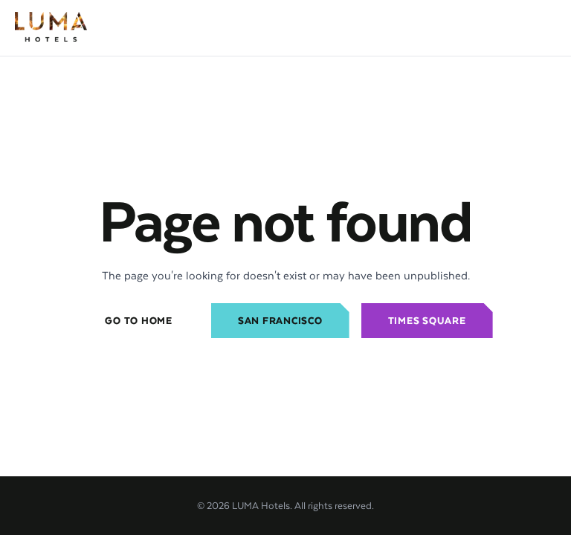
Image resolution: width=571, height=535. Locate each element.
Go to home (138, 320)
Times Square (427, 320)
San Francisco (280, 320)
